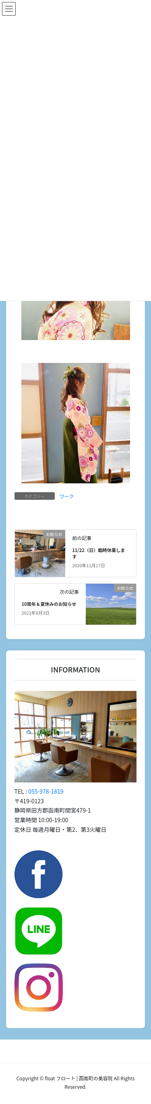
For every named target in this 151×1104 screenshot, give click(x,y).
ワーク (67, 496)
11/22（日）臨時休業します (98, 553)
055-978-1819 (45, 791)
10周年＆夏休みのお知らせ (48, 604)
